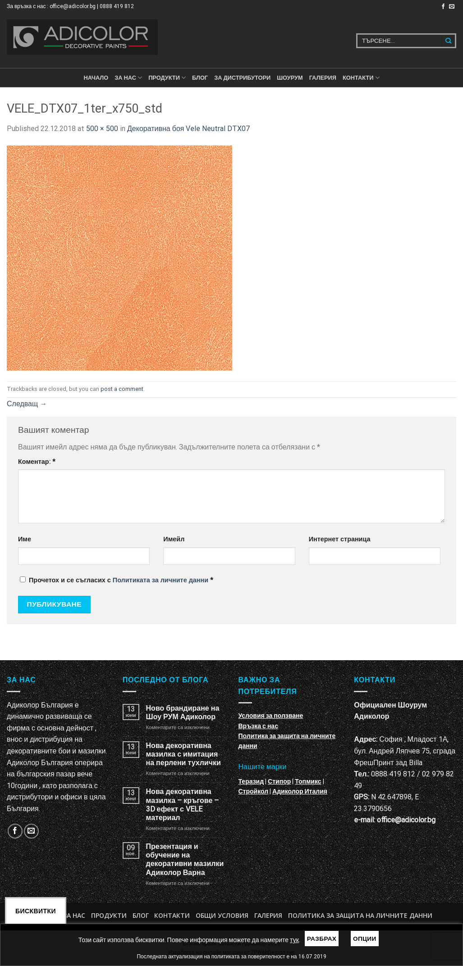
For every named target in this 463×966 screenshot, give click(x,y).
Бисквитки (35, 911)
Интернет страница (340, 539)
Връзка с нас (258, 726)
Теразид (251, 781)
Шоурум (290, 77)
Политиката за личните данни (160, 580)
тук (294, 939)
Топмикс (308, 781)
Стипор (279, 781)
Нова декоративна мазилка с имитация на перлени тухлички (183, 754)
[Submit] (448, 40)
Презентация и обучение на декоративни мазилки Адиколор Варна (185, 859)
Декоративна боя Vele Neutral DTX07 (188, 128)
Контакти (172, 915)
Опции (364, 938)
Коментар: (36, 462)
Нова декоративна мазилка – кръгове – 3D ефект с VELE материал (182, 804)
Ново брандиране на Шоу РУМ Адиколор (183, 712)
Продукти (109, 915)
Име (24, 539)
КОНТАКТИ (361, 77)
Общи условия (222, 915)
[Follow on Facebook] (443, 7)
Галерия (322, 77)
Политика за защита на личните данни (360, 915)
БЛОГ (200, 77)
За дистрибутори (242, 77)
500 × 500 (102, 128)
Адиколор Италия (299, 791)
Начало (95, 77)
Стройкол (253, 791)
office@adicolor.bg (406, 820)
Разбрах (322, 938)
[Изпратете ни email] (451, 7)
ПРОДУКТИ (167, 77)
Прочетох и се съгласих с (116, 580)
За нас (128, 77)
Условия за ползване (270, 715)
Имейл (173, 539)
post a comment (122, 388)
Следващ (27, 403)
